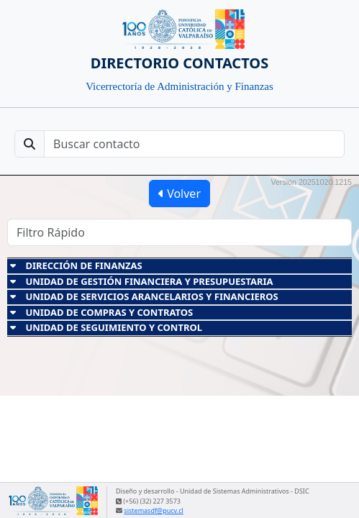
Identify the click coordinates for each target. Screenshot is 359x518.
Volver (179, 193)
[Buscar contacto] (194, 144)
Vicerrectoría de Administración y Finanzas (179, 86)
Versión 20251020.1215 (311, 182)
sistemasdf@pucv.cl (153, 510)
